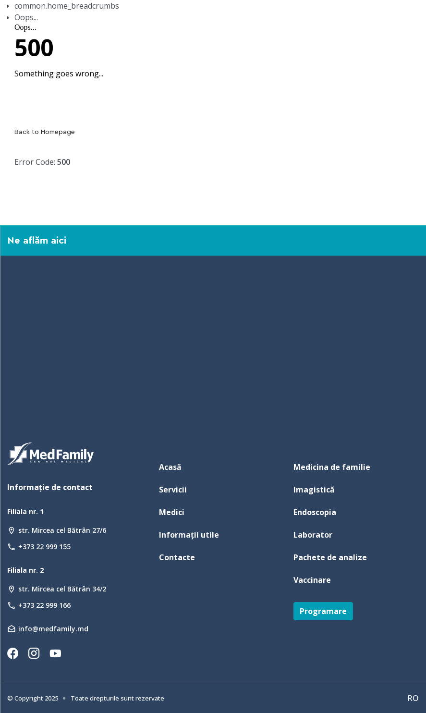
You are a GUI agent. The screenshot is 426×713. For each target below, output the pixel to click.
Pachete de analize (330, 557)
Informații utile (189, 534)
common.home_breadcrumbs (66, 5)
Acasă (170, 467)
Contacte (177, 557)
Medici (171, 512)
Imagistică (314, 489)
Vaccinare (312, 580)
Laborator (312, 534)
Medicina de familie (331, 467)
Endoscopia (314, 512)
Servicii (173, 489)
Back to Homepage (44, 132)
